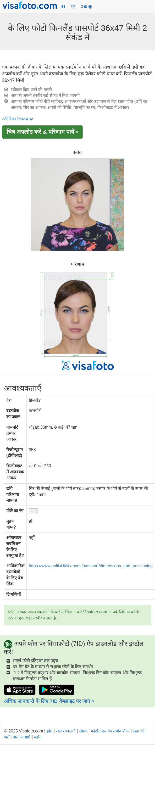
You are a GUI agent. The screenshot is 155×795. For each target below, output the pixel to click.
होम (50, 731)
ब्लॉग (38, 737)
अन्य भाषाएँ (21, 737)
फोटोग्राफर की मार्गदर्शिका (110, 731)
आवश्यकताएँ (66, 731)
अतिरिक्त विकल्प (18, 119)
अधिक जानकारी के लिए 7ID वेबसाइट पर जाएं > (49, 701)
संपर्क (83, 731)
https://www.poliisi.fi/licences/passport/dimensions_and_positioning (91, 566)
